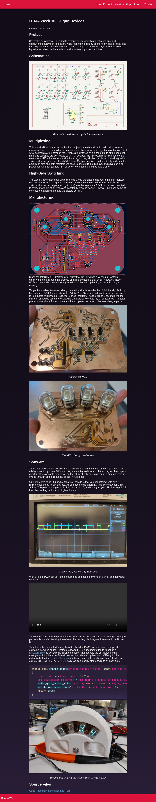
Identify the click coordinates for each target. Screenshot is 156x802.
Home (6, 4)
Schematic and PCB (59, 791)
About (137, 4)
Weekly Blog (122, 4)
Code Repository (38, 791)
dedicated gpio (61, 658)
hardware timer (37, 652)
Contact (149, 4)
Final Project (104, 4)
